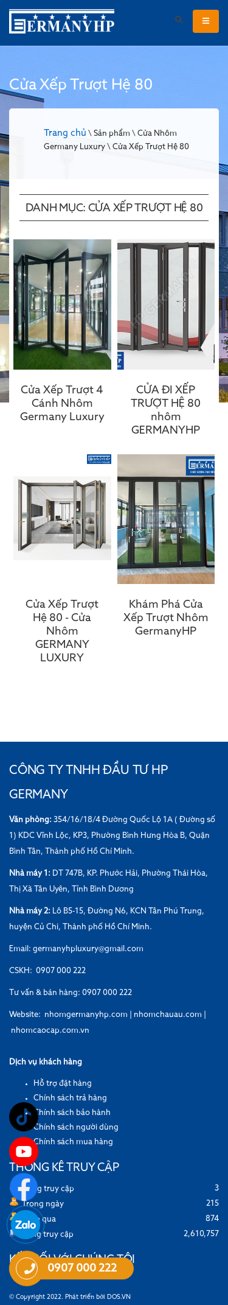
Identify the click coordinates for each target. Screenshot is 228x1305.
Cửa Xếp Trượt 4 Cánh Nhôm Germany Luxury (62, 404)
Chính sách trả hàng (70, 1098)
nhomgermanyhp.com (86, 1015)
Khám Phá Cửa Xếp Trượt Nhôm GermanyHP (166, 618)
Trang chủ (65, 133)
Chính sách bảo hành (72, 1113)
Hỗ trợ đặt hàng (62, 1084)
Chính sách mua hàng (73, 1142)
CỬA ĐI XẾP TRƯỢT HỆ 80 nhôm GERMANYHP (166, 410)
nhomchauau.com (168, 1015)
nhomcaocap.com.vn (50, 1031)
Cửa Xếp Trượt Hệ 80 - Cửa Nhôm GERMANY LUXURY (62, 631)
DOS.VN (119, 1297)
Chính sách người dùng (76, 1127)
